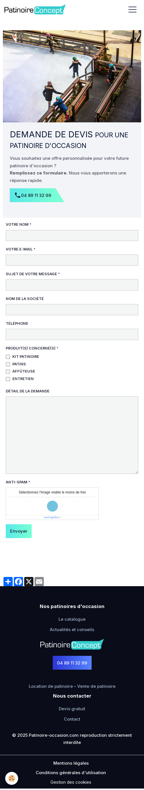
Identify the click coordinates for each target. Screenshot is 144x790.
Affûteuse (23, 371)
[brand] (35, 9)
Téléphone (17, 323)
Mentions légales (71, 763)
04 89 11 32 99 (32, 195)
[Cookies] (11, 778)
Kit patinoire (25, 356)
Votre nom (17, 224)
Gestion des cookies (70, 782)
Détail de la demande (28, 391)
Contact (72, 719)
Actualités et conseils (72, 629)
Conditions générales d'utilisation (71, 772)
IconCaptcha (51, 517)
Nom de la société (25, 299)
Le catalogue (72, 619)
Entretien (23, 379)
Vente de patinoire (96, 686)
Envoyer (18, 531)
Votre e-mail (19, 249)
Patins (19, 364)
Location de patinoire (51, 686)
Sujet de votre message (31, 274)
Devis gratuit (72, 708)
